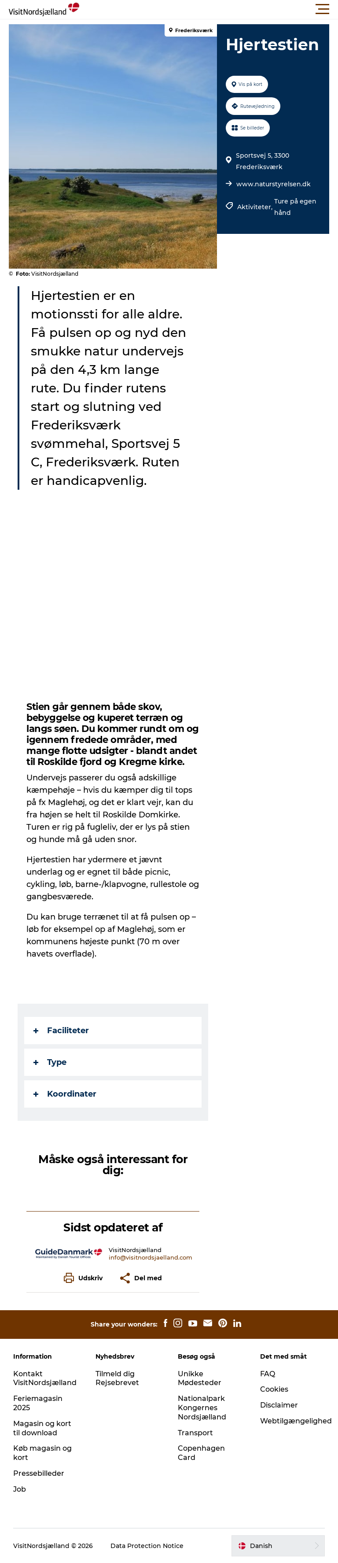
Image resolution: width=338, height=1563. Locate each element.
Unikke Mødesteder (199, 1378)
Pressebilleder (38, 1473)
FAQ (267, 1374)
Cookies (274, 1389)
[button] (208, 9)
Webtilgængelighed (296, 1421)
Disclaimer (279, 1405)
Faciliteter (61, 1030)
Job (19, 1489)
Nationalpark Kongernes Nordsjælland (202, 1407)
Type (49, 1062)
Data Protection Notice (147, 1546)
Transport (195, 1433)
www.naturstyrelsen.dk (273, 184)
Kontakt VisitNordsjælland (45, 1378)
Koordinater (64, 1094)
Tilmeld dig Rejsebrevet (117, 1378)
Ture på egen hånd (295, 207)
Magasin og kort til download (42, 1428)
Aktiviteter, (255, 207)
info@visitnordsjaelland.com (150, 1257)
